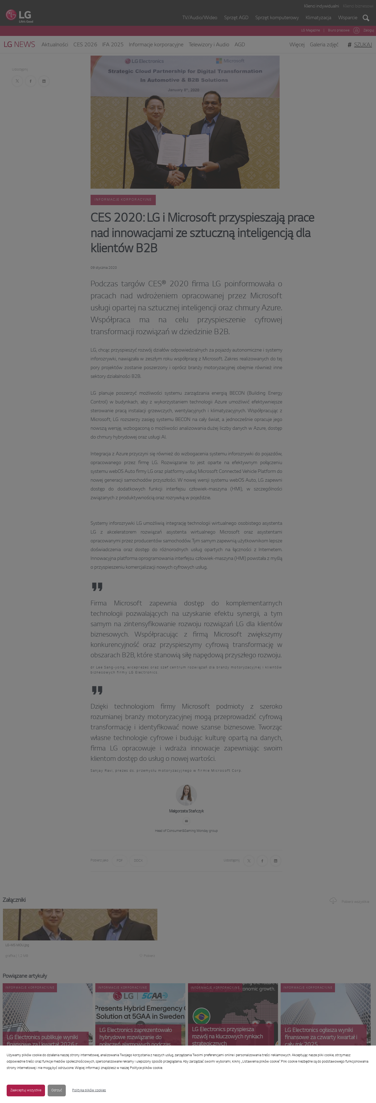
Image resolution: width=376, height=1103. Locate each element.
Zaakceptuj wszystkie (25, 1090)
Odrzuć (56, 1090)
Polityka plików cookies (89, 1090)
